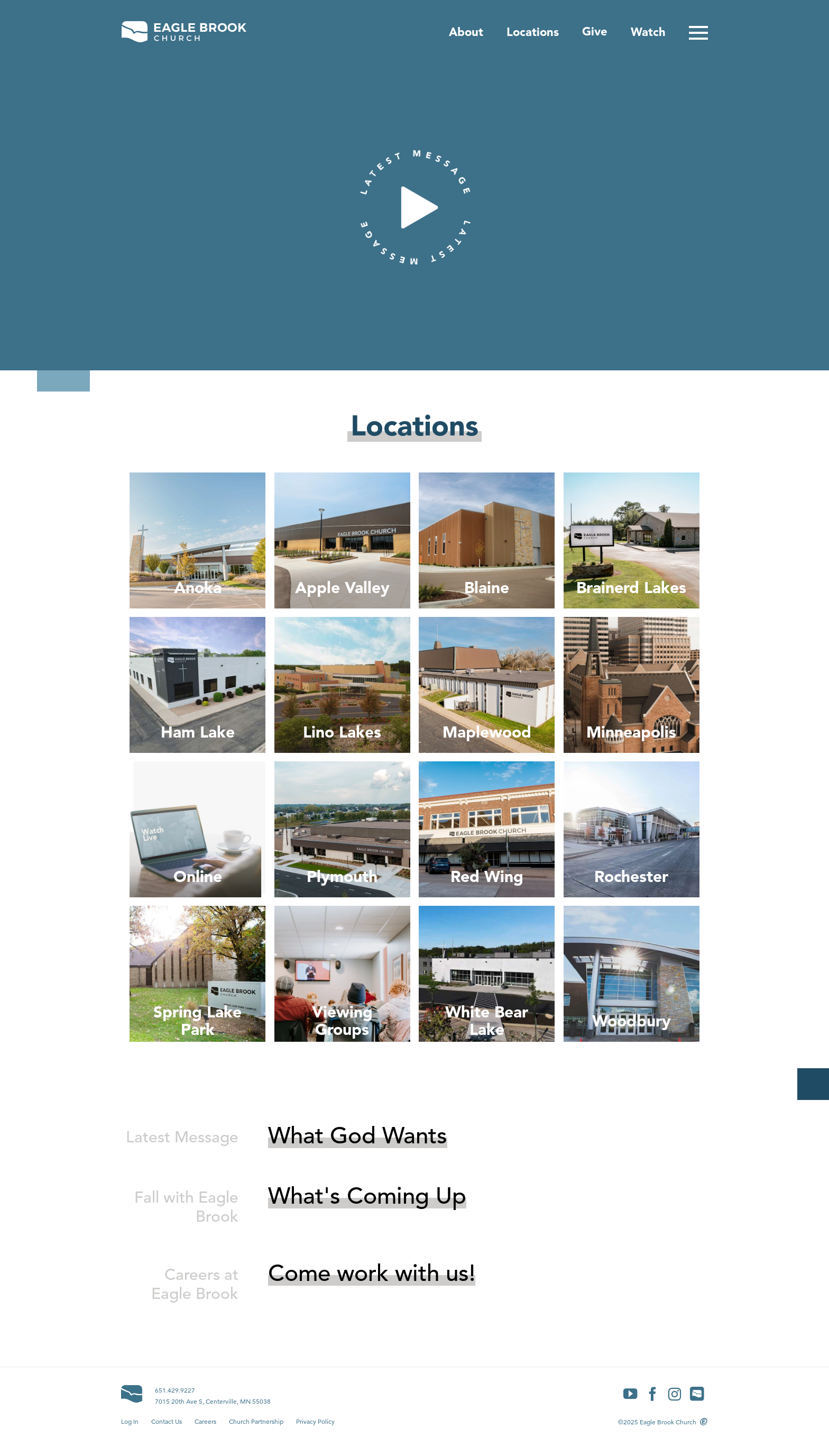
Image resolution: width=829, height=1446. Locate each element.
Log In (130, 1421)
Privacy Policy (315, 1421)
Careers (205, 1421)
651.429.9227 (175, 1390)
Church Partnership (256, 1421)
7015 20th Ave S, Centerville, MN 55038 (213, 1401)
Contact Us (166, 1421)
